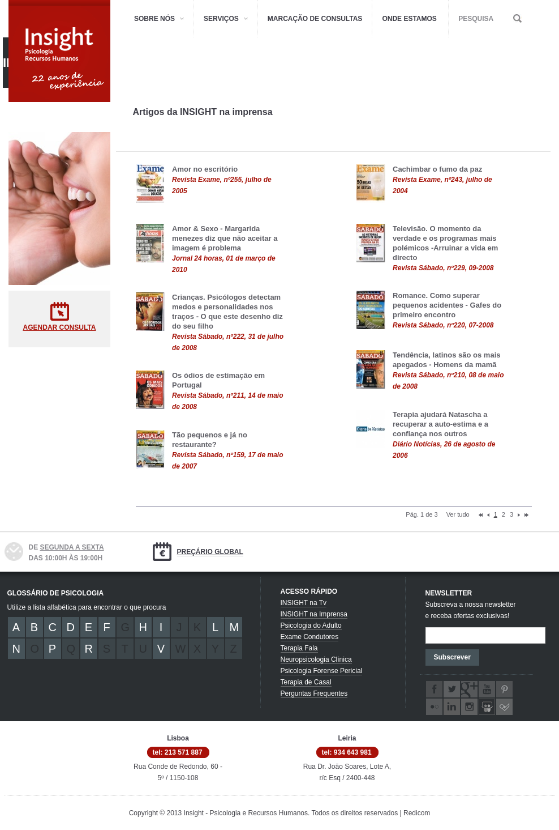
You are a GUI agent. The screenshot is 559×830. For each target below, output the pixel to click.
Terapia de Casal (306, 682)
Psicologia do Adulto (311, 625)
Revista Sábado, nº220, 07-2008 (443, 325)
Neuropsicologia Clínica (316, 659)
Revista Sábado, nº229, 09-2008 (443, 268)
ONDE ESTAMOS (409, 19)
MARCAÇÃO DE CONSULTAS (315, 19)
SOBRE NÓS (154, 19)
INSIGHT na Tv (304, 603)
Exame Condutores (310, 637)
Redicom (416, 813)
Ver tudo (458, 514)
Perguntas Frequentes (314, 693)
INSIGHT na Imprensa (314, 614)
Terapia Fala (299, 648)
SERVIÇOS (221, 19)
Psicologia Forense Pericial (322, 671)
